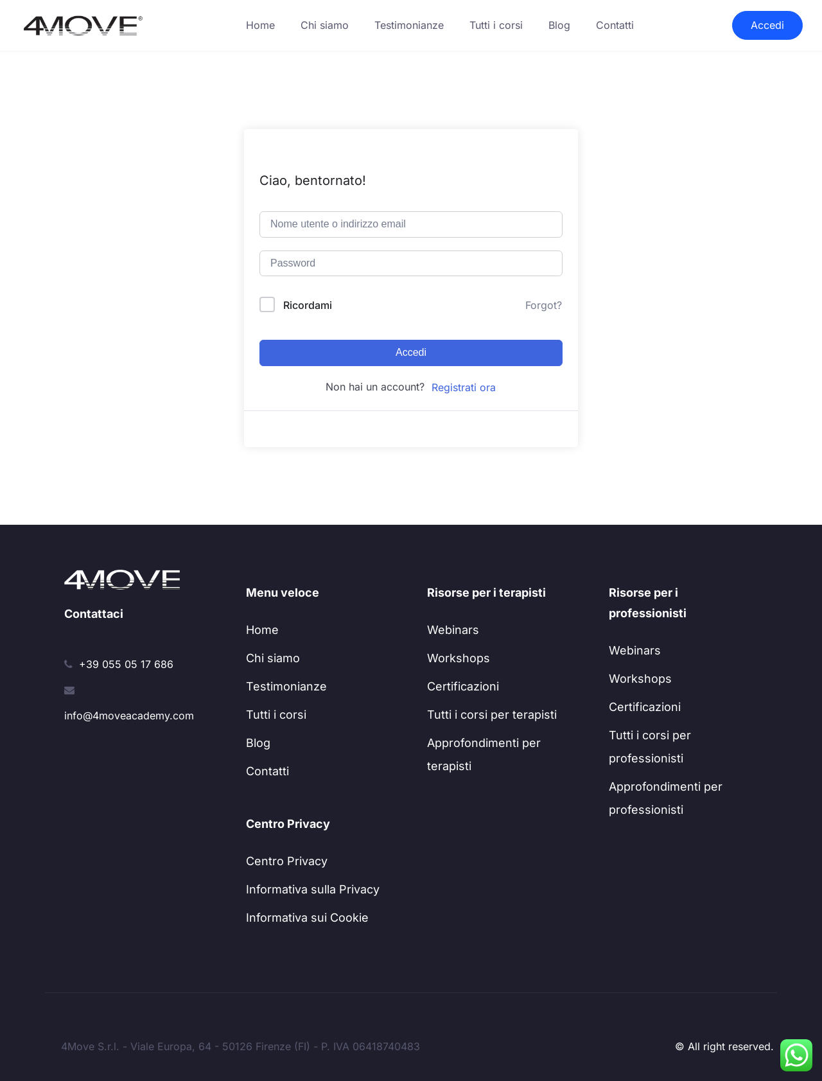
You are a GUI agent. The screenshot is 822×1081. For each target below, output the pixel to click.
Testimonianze (409, 25)
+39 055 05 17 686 (126, 664)
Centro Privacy (287, 861)
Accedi (767, 25)
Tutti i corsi (496, 25)
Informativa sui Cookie (307, 917)
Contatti (615, 25)
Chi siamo (325, 25)
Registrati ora (464, 387)
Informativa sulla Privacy (313, 889)
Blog (559, 25)
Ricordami (307, 305)
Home (260, 25)
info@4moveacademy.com (129, 715)
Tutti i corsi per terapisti (492, 714)
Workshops (458, 658)
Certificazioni (463, 686)
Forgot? (543, 305)
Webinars (453, 630)
